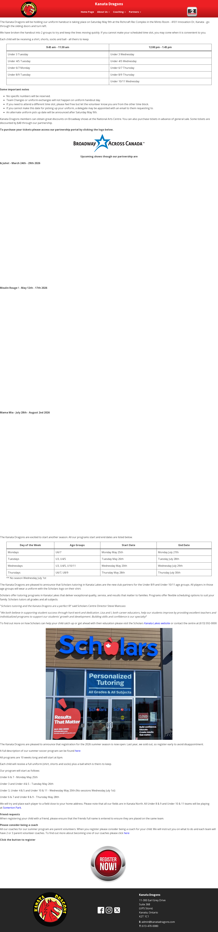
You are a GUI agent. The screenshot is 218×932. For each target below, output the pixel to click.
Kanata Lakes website (157, 623)
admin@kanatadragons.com (158, 922)
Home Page (87, 11)
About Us (103, 11)
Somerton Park (12, 807)
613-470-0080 (150, 926)
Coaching (119, 11)
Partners (135, 11)
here (77, 751)
